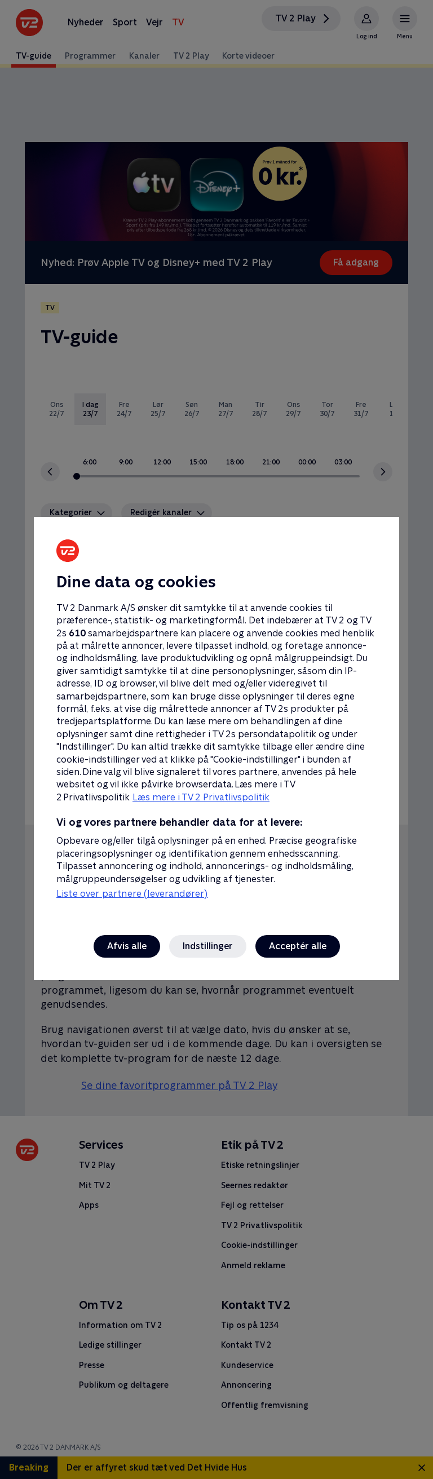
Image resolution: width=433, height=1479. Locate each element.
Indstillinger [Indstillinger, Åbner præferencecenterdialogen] (208, 946)
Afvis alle (127, 946)
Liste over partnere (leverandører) (131, 893)
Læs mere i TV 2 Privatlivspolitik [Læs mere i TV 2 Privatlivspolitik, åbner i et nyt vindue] (200, 797)
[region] (216, 739)
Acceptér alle (297, 946)
